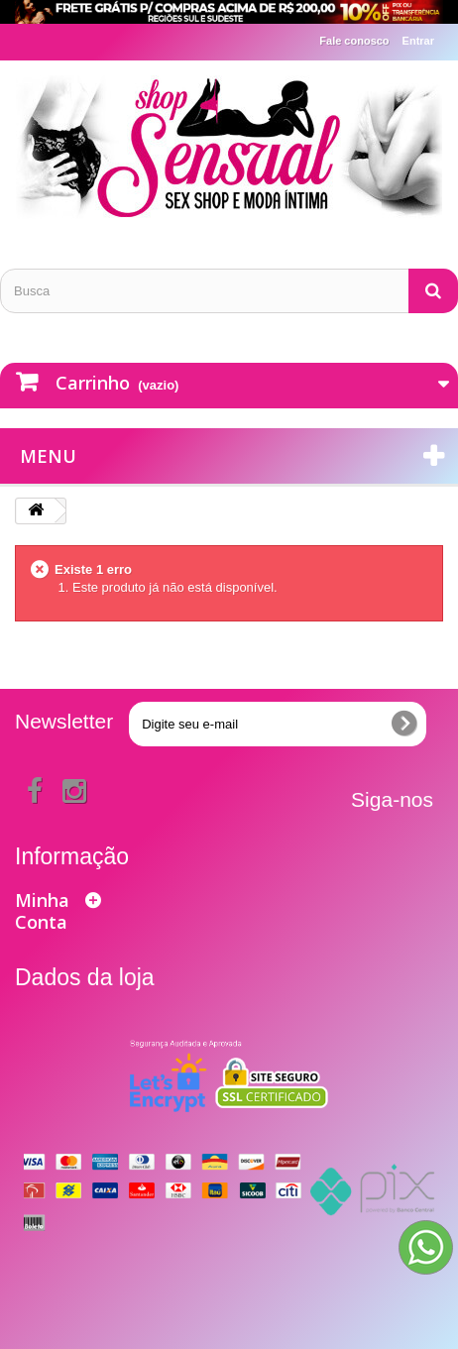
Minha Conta (42, 911)
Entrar (418, 41)
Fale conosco (354, 41)
